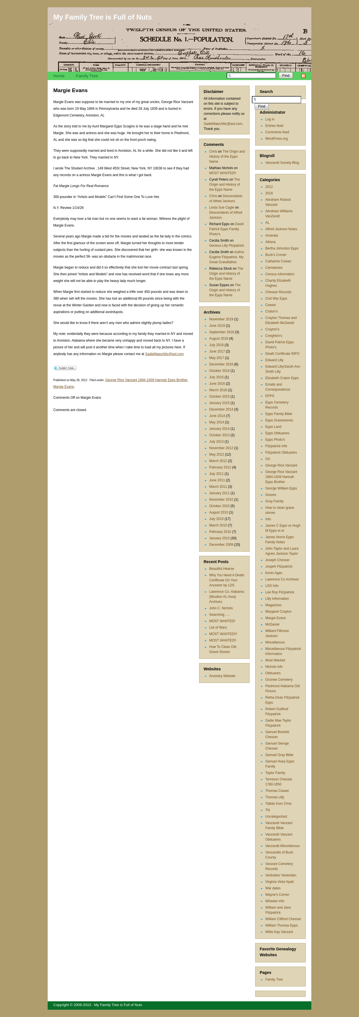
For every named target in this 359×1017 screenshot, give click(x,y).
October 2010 (219, 506)
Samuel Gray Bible (279, 755)
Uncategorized (276, 816)
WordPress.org (276, 139)
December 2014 (221, 409)
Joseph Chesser (277, 560)
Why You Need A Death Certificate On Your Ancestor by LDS (226, 580)
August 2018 (218, 338)
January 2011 (219, 493)
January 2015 (219, 403)
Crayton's (272, 329)
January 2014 (219, 429)
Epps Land (273, 427)
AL (267, 223)
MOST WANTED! (222, 621)
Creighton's (273, 336)
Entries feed (274, 126)
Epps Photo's (275, 440)
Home (59, 75)
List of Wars (218, 627)
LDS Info (272, 586)
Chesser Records (278, 292)
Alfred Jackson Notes (281, 229)
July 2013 (216, 442)
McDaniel (272, 624)
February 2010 (220, 532)
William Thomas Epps (281, 925)
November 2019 (221, 319)
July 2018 (216, 345)
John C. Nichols (221, 608)
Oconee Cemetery (279, 680)
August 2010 (218, 512)
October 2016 (219, 371)
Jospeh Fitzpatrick (279, 566)
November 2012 (221, 448)
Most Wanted (275, 660)
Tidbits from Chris (278, 804)
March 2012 (218, 461)
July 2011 (216, 474)
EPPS (269, 396)
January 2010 (219, 538)
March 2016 (218, 390)
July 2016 (216, 377)
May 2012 (216, 454)
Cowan (270, 305)
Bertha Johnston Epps (281, 248)
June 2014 (217, 416)
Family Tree (87, 75)
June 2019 (217, 326)
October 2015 (219, 396)
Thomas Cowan (277, 791)
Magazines (273, 605)
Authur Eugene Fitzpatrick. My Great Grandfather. (226, 257)
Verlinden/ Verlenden (280, 875)
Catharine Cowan (278, 261)
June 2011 (217, 480)
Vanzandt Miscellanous (282, 846)
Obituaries (273, 673)
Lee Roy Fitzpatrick (279, 592)
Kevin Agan (273, 573)
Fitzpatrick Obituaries (281, 452)
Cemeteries (273, 268)
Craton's (271, 311)
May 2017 (216, 358)
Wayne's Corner (277, 895)
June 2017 (217, 351)
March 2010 (218, 525)
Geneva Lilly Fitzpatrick (226, 246)
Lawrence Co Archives (282, 579)
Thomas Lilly (274, 797)
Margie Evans (275, 618)
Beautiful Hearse (221, 569)
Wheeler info (274, 901)
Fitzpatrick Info (276, 446)
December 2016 (221, 364)
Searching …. (219, 615)
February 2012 (220, 467)
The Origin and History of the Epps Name (227, 157)
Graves (270, 495)
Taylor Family (275, 773)
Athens (270, 242)
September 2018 (221, 332)
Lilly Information (277, 599)
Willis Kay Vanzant (279, 932)
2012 (269, 187)
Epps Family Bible (278, 414)
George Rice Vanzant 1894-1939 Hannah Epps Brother (281, 477)
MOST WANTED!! (222, 173)
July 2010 (216, 519)
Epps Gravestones (279, 420)
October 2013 (219, 435)
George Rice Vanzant (281, 465)
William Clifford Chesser (283, 919)
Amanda (271, 235)
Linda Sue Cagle (221, 207)
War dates (272, 888)
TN (267, 810)
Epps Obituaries (277, 433)
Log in (270, 119)
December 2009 (221, 545)
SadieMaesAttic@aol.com (223, 124)
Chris (213, 151)
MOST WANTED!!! (223, 634)
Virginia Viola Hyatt (279, 882)
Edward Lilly (274, 360)
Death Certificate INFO (282, 354)
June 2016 (217, 384)
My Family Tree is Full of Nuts (102, 17)
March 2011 (218, 487)
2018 (269, 193)
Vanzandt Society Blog (282, 163)
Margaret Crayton (278, 612)
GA (267, 459)
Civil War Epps (276, 298)
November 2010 (221, 499)
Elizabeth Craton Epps (282, 378)
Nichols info (274, 667)
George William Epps (281, 488)
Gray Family (274, 501)
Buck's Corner (275, 255)
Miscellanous (275, 642)
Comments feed (277, 132)
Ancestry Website (222, 676)
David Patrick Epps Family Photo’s (226, 229)
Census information (279, 274)
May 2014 (216, 422)
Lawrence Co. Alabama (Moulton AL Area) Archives (226, 597)
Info (268, 519)
